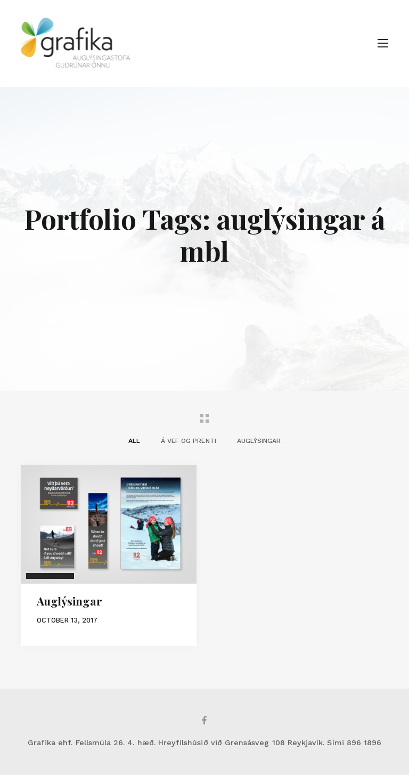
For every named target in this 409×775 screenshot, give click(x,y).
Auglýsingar (69, 600)
